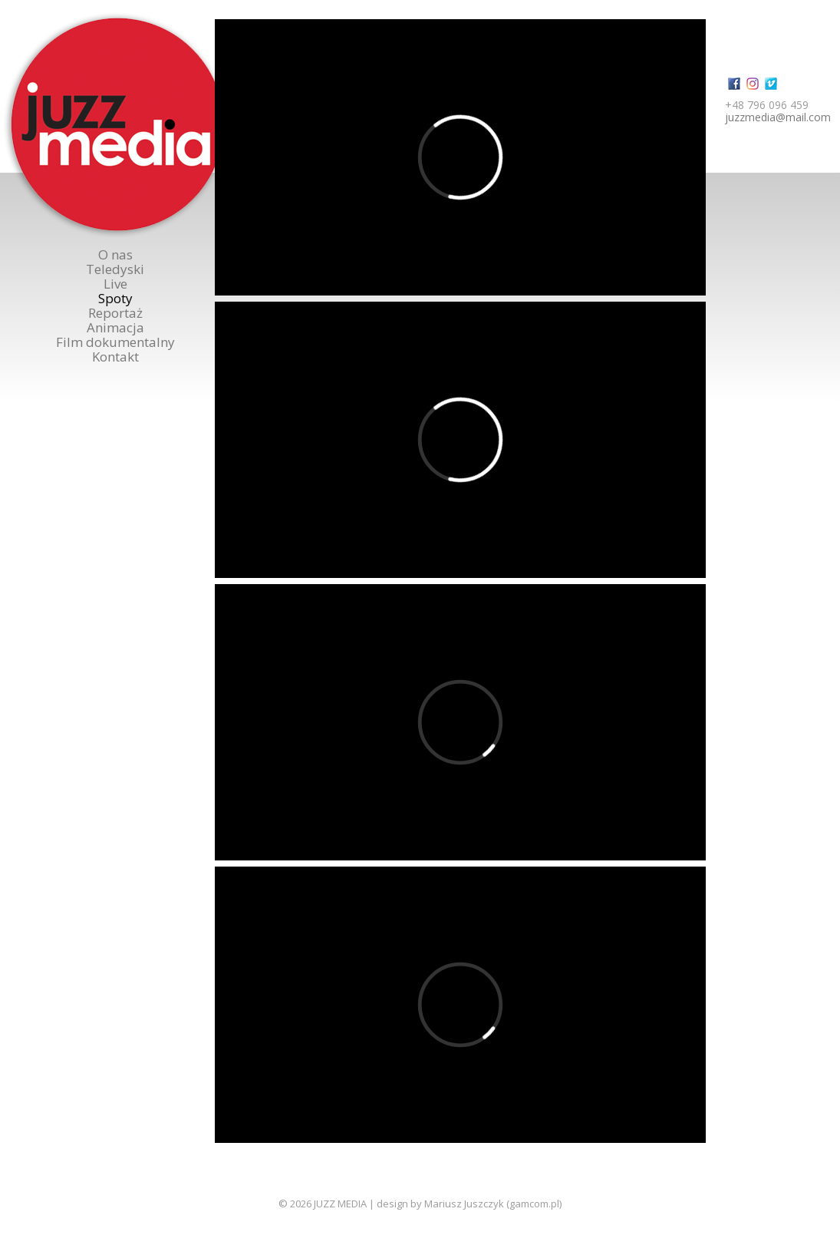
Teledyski (115, 269)
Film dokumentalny (115, 342)
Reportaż (115, 313)
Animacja (115, 327)
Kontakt (115, 356)
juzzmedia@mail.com (778, 117)
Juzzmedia (117, 125)
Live (115, 283)
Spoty (115, 298)
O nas (115, 254)
